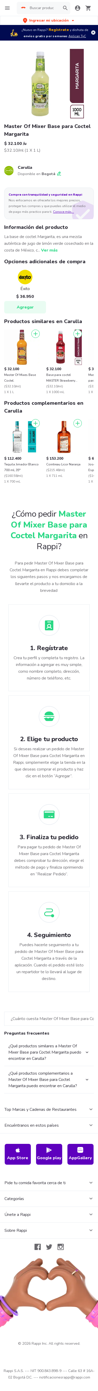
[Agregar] (35, 334)
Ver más (49, 250)
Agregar (25, 307)
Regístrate (59, 29)
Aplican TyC (77, 36)
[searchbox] (43, 8)
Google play (49, 1154)
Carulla (25, 167)
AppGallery (80, 1154)
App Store (17, 1154)
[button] (49, 20)
